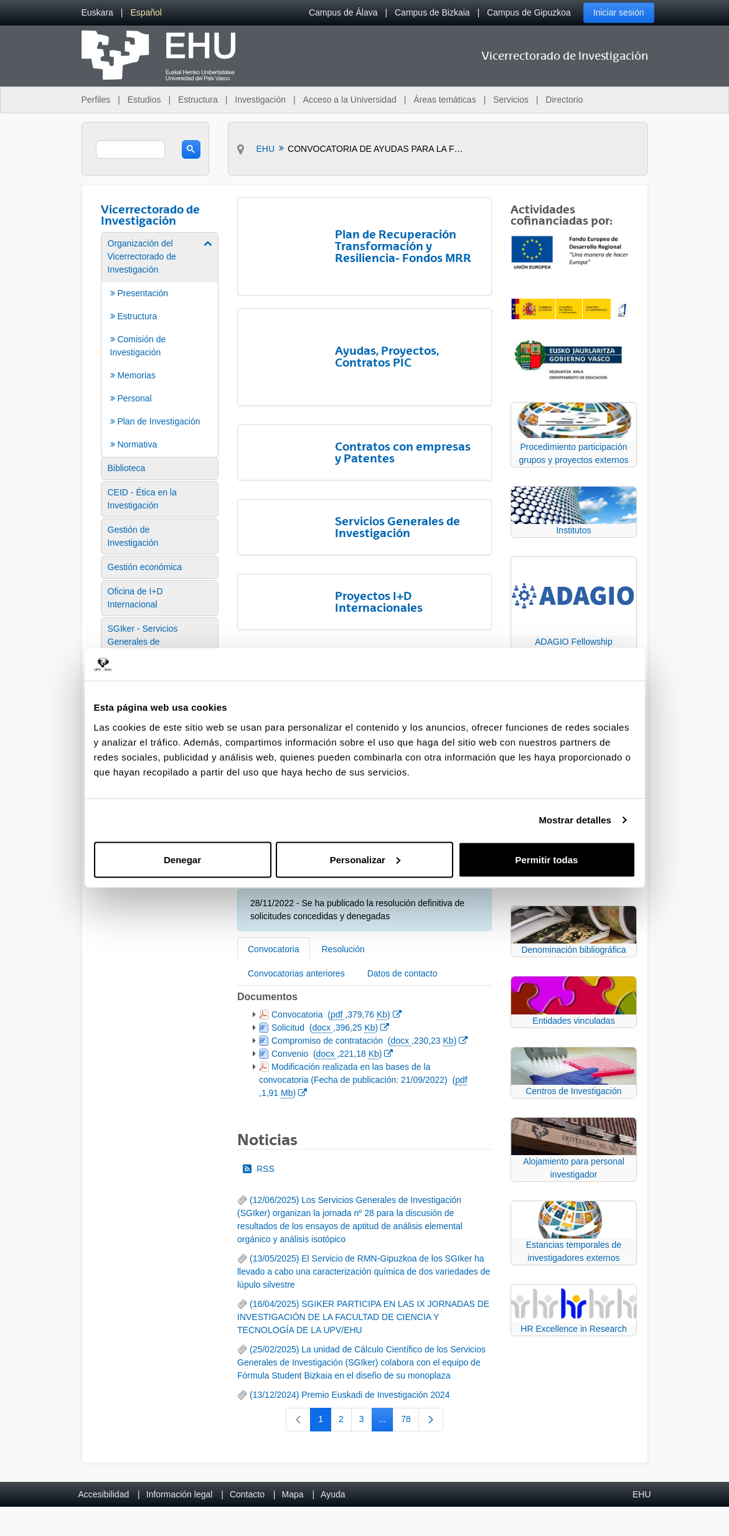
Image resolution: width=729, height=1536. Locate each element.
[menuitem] (97, 13)
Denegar (182, 859)
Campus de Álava (343, 12)
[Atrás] (242, 634)
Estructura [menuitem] (198, 100)
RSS (259, 1097)
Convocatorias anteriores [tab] (296, 901)
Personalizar (365, 859)
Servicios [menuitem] (511, 100)
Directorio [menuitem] (564, 100)
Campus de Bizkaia (432, 12)
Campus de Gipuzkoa (529, 12)
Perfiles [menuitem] (96, 100)
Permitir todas (546, 859)
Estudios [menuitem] (144, 100)
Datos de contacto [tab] (402, 901)
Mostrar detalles (575, 820)
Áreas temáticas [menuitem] (444, 100)
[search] (130, 149)
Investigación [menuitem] (260, 100)
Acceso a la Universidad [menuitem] (350, 100)
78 (410, 1349)
